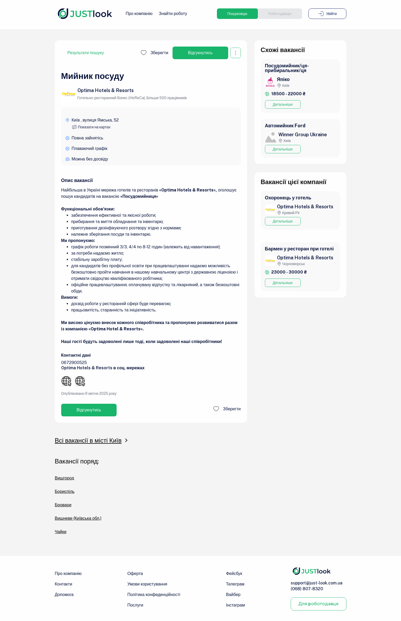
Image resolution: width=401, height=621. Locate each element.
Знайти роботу (173, 13)
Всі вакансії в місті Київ (88, 440)
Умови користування (147, 584)
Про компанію (139, 13)
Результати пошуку (85, 53)
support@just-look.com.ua (316, 583)
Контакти (63, 584)
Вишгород (64, 478)
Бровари (63, 505)
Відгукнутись (200, 52)
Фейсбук (234, 573)
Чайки (60, 532)
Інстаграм (235, 605)
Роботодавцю (279, 14)
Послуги (135, 605)
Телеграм (235, 584)
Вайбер (233, 594)
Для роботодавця (318, 603)
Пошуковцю (237, 14)
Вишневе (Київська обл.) (78, 518)
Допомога (64, 594)
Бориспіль (65, 491)
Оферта (135, 573)
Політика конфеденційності (153, 594)
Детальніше (283, 104)
